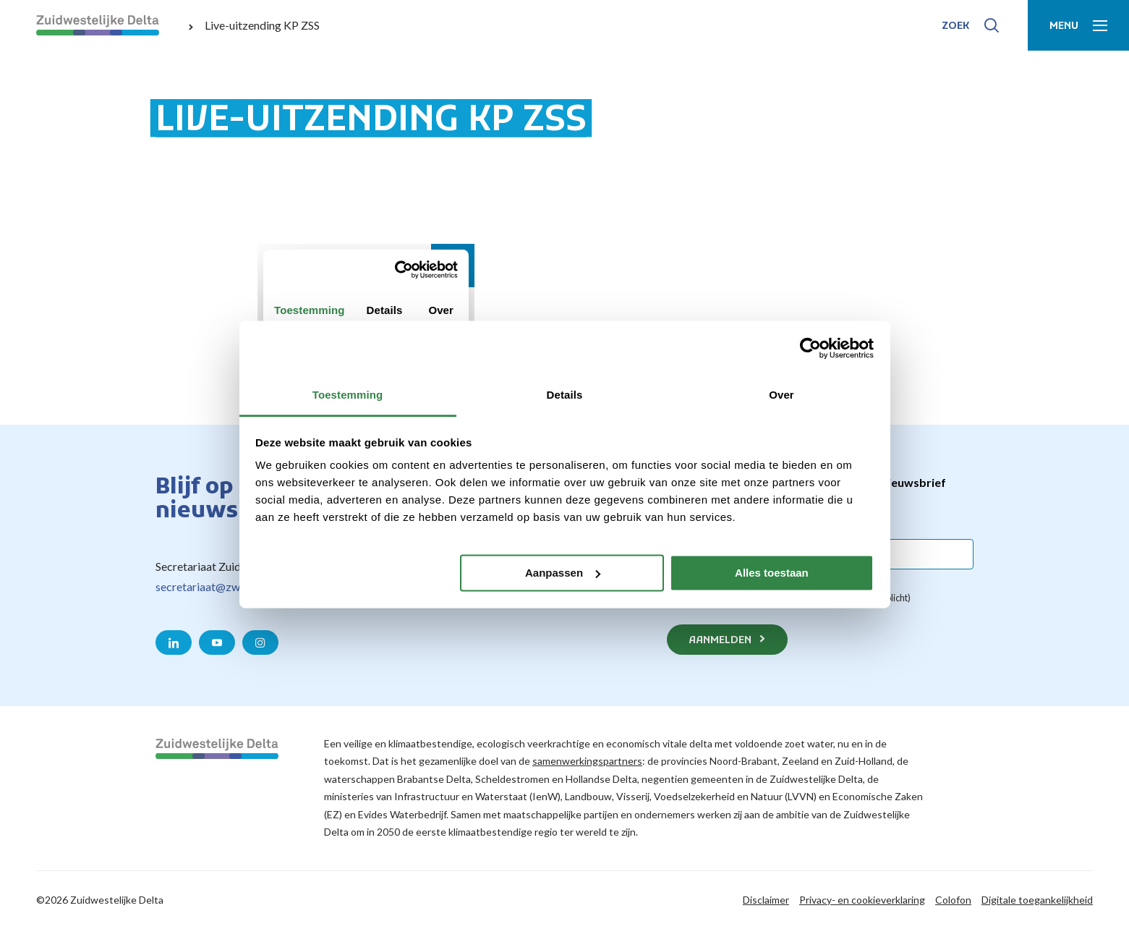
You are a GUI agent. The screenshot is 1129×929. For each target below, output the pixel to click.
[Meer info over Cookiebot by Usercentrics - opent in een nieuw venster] (810, 348)
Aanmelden (720, 641)
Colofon (953, 900)
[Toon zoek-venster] (970, 25)
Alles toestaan (772, 573)
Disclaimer (766, 900)
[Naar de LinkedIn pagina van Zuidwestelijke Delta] (173, 642)
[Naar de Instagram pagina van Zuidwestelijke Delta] (260, 642)
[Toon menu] (1078, 25)
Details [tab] (565, 395)
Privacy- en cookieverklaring (862, 900)
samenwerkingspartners (587, 761)
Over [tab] (781, 395)
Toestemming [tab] (347, 395)
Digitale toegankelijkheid (1037, 900)
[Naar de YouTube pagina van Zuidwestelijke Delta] (217, 642)
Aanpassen (562, 573)
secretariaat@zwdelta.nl (215, 586)
